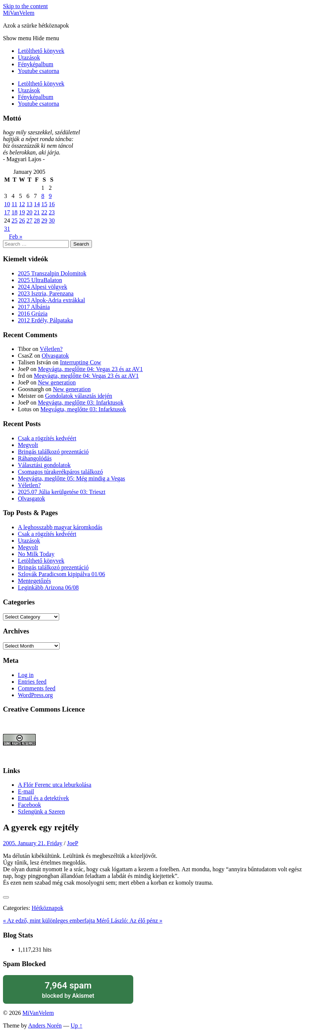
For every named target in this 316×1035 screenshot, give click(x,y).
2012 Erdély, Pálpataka (45, 320)
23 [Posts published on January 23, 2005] (52, 212)
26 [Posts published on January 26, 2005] (22, 220)
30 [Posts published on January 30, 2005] (52, 220)
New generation (57, 382)
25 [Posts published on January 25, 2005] (14, 220)
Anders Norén (45, 1025)
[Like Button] (6, 897)
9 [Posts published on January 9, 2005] (50, 196)
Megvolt (28, 445)
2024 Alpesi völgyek (42, 287)
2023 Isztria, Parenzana (46, 293)
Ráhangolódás (35, 458)
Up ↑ (77, 1025)
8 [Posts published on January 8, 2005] (42, 196)
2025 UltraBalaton (40, 280)
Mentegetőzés (34, 581)
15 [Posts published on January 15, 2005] (44, 204)
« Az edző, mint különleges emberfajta (49, 920)
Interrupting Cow (80, 362)
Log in (25, 675)
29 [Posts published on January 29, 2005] (44, 220)
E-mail (26, 791)
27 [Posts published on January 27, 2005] (29, 220)
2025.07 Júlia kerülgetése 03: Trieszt (61, 492)
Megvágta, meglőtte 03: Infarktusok (81, 402)
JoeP (72, 843)
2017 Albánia (34, 307)
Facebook (29, 805)
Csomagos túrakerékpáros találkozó (60, 472)
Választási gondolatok (44, 465)
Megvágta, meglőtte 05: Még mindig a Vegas (71, 478)
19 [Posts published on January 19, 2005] (22, 212)
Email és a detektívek (43, 798)
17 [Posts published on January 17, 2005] (7, 212)
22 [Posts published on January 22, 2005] (44, 212)
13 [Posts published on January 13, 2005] (29, 204)
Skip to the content (25, 6)
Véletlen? (51, 349)
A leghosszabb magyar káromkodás (60, 527)
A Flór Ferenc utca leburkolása (54, 785)
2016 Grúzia (33, 313)
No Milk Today (36, 554)
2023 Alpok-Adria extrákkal (51, 300)
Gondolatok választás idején (78, 396)
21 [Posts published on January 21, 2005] (37, 212)
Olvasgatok (55, 355)
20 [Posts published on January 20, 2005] (29, 212)
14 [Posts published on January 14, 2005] (37, 204)
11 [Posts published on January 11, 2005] (14, 204)
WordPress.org (35, 695)
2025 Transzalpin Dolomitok (52, 273)
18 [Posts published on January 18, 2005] (14, 212)
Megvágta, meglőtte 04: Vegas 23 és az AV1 (90, 369)
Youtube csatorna (38, 71)
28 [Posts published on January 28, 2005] (37, 220)
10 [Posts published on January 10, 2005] (7, 204)
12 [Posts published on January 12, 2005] (22, 204)
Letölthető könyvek (41, 51)
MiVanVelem (18, 13)
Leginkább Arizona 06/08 (48, 587)
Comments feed (36, 688)
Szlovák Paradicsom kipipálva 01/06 (61, 574)
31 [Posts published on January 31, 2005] (7, 229)
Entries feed (32, 681)
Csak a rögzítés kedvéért (47, 438)
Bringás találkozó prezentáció (53, 451)
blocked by (68, 989)
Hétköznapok (47, 908)
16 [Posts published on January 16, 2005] (52, 204)
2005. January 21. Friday (33, 843)
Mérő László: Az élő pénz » (129, 920)
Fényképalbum (35, 64)
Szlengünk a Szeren (41, 811)
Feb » (15, 236)
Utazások (29, 57)
